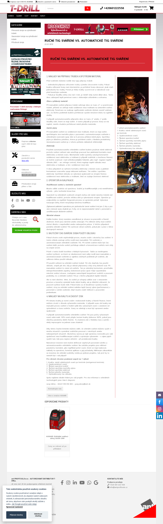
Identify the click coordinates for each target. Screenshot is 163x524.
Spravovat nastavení (14, 507)
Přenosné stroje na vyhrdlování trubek (23, 31)
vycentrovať (89, 90)
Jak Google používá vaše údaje (24, 504)
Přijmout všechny (16, 515)
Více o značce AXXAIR (57, 395)
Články (19, 16)
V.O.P (26, 16)
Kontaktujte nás (55, 389)
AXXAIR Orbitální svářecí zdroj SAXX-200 (57, 437)
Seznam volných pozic (26, 230)
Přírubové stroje (17, 42)
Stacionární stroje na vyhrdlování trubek (24, 37)
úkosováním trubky (95, 84)
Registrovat (143, 2)
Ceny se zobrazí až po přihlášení (57, 447)
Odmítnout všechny (38, 515)
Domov (11, 16)
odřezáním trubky (73, 84)
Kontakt (34, 16)
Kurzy (42, 16)
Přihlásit (151, 2)
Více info (25, 160)
